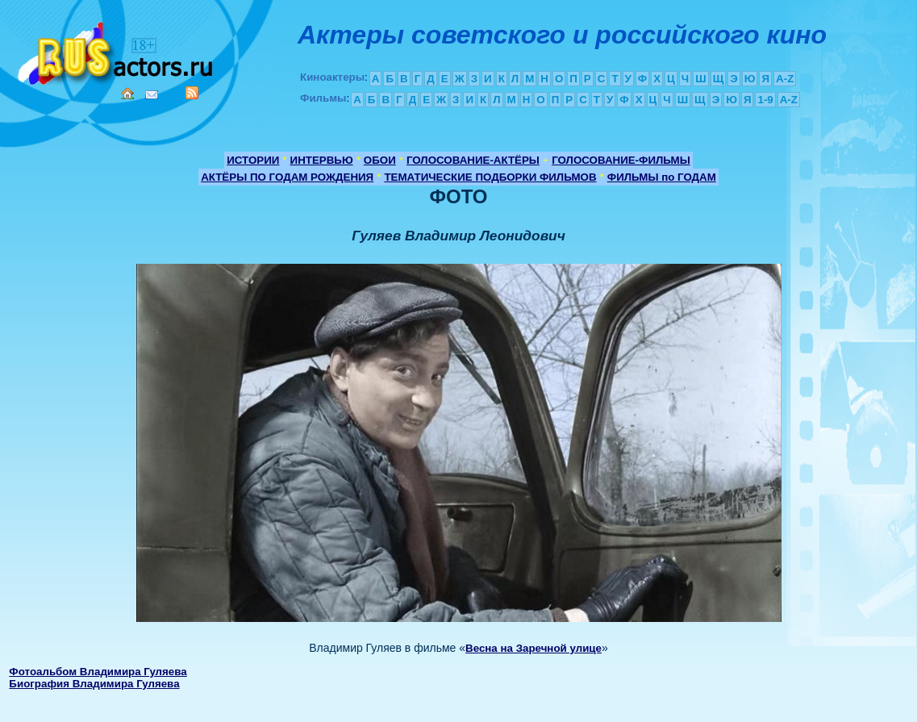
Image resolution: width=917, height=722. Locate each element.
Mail (151, 94)
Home (127, 93)
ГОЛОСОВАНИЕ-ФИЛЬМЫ (621, 160)
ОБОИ (380, 160)
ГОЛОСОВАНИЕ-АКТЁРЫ (473, 160)
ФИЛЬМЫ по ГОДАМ (661, 177)
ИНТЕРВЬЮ (321, 160)
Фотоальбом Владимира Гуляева (97, 672)
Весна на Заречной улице (533, 648)
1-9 (765, 100)
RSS (191, 92)
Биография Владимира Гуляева (94, 684)
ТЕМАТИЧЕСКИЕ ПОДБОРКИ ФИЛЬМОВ (490, 177)
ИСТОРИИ (253, 160)
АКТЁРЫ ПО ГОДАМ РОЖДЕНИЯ (287, 177)
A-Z (785, 79)
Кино (117, 50)
